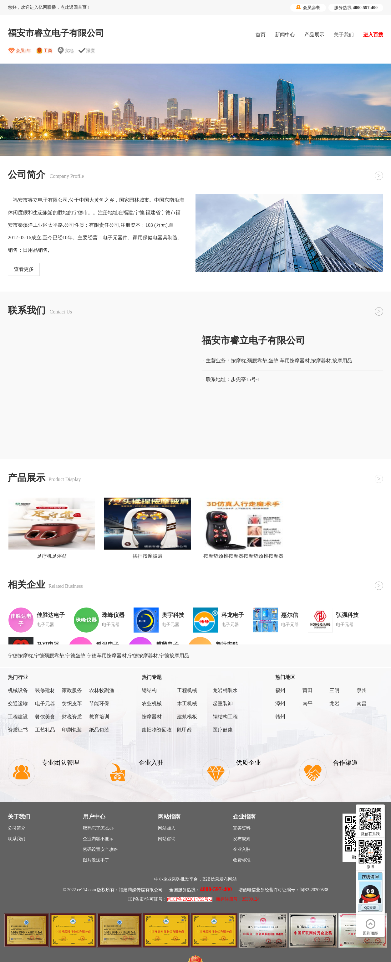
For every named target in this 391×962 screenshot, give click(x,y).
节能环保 (99, 703)
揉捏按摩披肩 (148, 556)
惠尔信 (289, 615)
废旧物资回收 (157, 729)
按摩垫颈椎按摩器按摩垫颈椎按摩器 (243, 556)
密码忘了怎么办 (98, 828)
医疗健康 (223, 729)
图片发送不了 (96, 860)
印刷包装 (72, 729)
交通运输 (18, 703)
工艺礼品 (45, 729)
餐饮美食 (45, 716)
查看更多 (24, 269)
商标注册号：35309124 (238, 899)
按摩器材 (152, 716)
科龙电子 (232, 615)
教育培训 (99, 716)
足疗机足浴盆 (52, 556)
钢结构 (149, 690)
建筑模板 (187, 716)
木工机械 (187, 703)
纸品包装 (99, 729)
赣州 (280, 716)
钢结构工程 (225, 716)
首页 (261, 34)
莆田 (307, 690)
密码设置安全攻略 (100, 849)
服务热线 (356, 7)
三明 (334, 690)
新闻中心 (285, 34)
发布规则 (242, 838)
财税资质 (72, 716)
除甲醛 (184, 729)
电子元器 (45, 703)
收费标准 (242, 860)
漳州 (280, 703)
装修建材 (45, 690)
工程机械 (187, 690)
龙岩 (334, 703)
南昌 (362, 703)
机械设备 (18, 690)
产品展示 (314, 34)
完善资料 (242, 828)
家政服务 (72, 690)
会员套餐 (308, 7)
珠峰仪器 (113, 615)
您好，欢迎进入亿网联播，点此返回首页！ (49, 7)
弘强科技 (347, 615)
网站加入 (166, 828)
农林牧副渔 (101, 690)
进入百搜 (373, 34)
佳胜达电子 (51, 615)
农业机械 (152, 703)
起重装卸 (223, 703)
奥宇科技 (173, 615)
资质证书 (18, 729)
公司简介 (16, 828)
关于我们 (344, 34)
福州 (280, 690)
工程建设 (18, 716)
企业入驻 (242, 849)
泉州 (362, 690)
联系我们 (16, 838)
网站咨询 (166, 838)
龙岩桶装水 (225, 690)
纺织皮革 (72, 703)
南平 (307, 703)
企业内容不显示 (98, 838)
